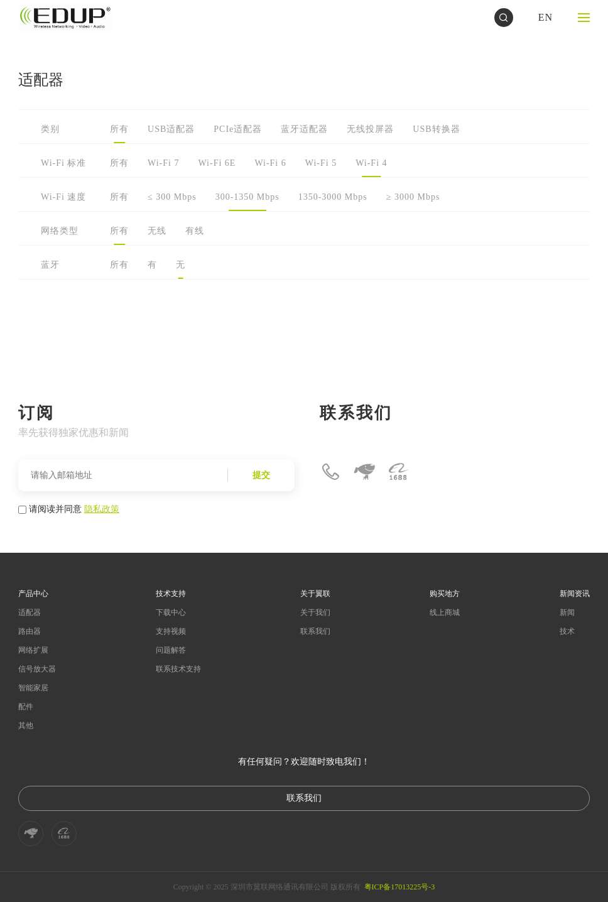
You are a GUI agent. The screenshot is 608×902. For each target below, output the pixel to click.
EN (545, 17)
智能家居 (33, 687)
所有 (119, 129)
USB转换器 (436, 129)
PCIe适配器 (238, 129)
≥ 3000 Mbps (413, 197)
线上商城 (445, 612)
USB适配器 (171, 129)
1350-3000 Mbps (332, 197)
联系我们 (315, 631)
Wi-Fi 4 (371, 163)
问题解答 (171, 650)
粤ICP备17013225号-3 (399, 887)
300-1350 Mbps (247, 197)
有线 (194, 231)
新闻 (567, 612)
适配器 (29, 612)
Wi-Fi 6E (217, 163)
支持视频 (171, 631)
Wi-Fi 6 (270, 163)
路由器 (29, 631)
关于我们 (315, 612)
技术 (567, 631)
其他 (25, 725)
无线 (157, 231)
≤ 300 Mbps (172, 197)
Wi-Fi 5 (321, 163)
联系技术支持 (178, 669)
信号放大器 (37, 669)
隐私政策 (101, 509)
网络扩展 (33, 650)
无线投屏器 (370, 129)
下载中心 (171, 612)
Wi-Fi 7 (163, 163)
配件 (25, 706)
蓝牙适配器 (304, 129)
